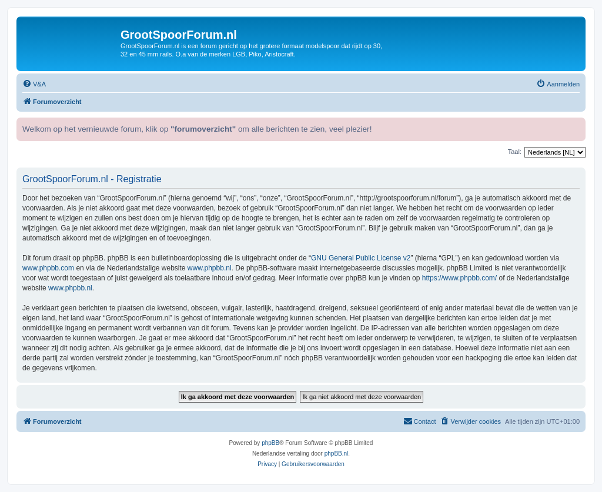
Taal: (514, 151)
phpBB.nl (337, 453)
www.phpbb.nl (210, 268)
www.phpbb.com (48, 268)
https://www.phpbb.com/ (459, 278)
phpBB (270, 443)
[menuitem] (34, 84)
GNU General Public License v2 (360, 258)
